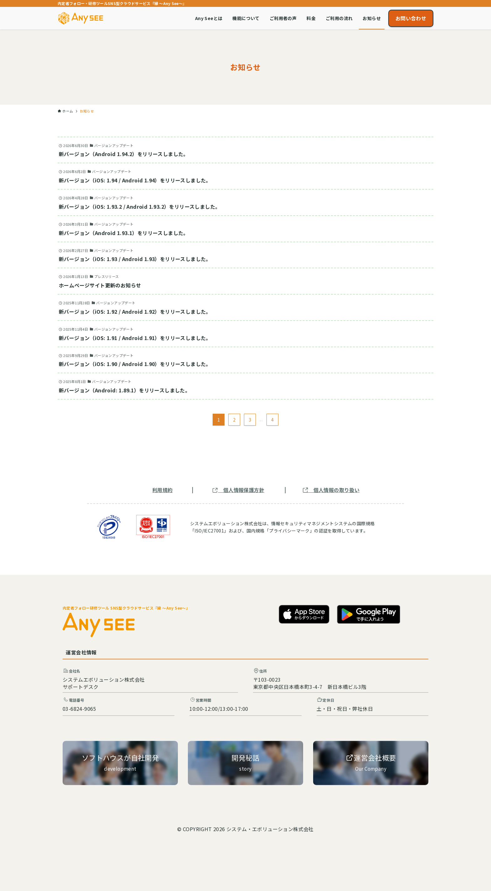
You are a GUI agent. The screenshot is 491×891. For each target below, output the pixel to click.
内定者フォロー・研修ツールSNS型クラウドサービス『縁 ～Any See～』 (122, 3)
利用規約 (162, 490)
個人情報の (326, 490)
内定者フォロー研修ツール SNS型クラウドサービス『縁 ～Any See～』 (126, 608)
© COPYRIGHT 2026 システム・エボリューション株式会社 (245, 829)
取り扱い (349, 490)
